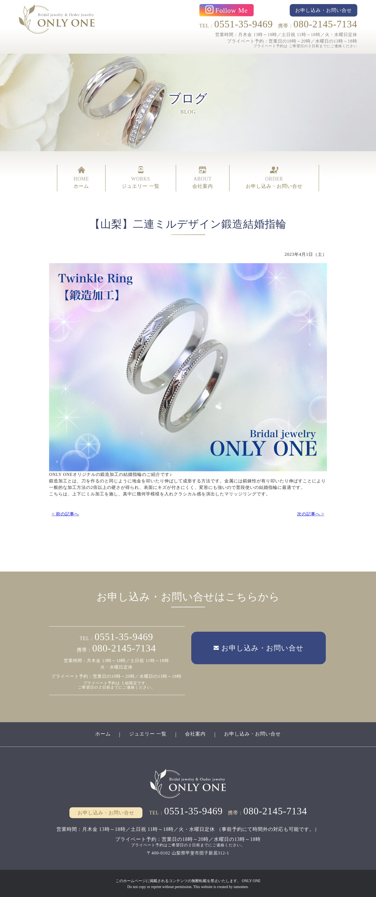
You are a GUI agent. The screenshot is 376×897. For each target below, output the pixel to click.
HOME (81, 178)
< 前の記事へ (65, 512)
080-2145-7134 (325, 24)
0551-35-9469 (243, 24)
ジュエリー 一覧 (148, 733)
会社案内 (195, 733)
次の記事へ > (310, 512)
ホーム (102, 733)
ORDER (274, 178)
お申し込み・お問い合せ (253, 733)
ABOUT (202, 178)
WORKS (141, 178)
